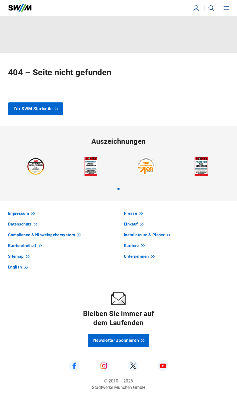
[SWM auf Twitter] (133, 365)
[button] (211, 8)
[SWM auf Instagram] (103, 365)
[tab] (118, 189)
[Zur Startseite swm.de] (20, 8)
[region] (118, 173)
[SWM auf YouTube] (162, 365)
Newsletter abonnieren (119, 340)
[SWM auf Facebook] (74, 365)
